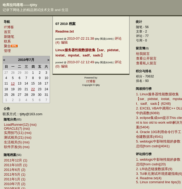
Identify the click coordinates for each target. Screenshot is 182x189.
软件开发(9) (13, 147)
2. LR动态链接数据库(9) (154, 169)
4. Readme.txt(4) (149, 178)
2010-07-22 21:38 (80, 38)
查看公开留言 (146, 58)
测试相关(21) (14, 137)
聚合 (7, 46)
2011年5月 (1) (14, 174)
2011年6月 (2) (14, 170)
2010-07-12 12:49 (80, 62)
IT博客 (9, 27)
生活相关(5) (13, 142)
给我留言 (143, 54)
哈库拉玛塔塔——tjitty (20, 5)
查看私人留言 (146, 63)
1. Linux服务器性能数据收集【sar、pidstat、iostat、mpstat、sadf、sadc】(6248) (159, 99)
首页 (7, 32)
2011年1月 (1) (14, 179)
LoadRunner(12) (16, 125)
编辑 (64, 42)
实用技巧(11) (14, 133)
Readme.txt (64, 31)
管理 (7, 51)
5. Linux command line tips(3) (158, 182)
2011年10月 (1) (15, 165)
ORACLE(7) (13, 128)
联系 (7, 41)
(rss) (33, 125)
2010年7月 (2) (14, 184)
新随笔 (9, 37)
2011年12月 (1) (15, 160)
